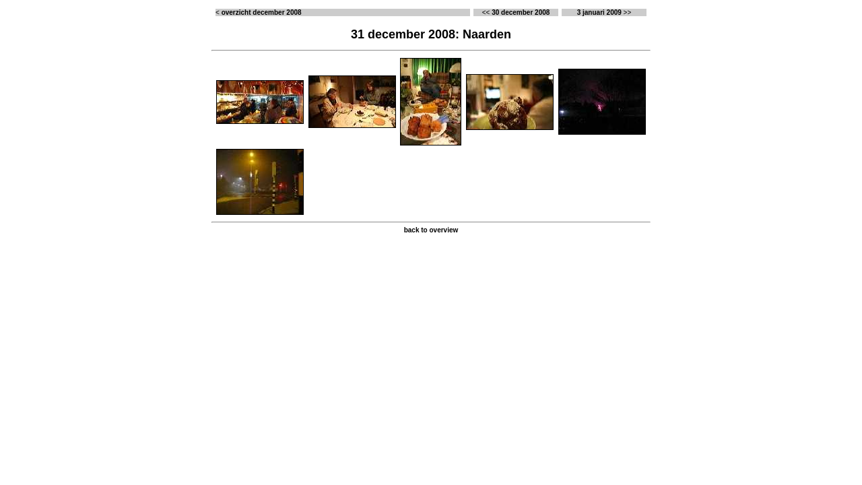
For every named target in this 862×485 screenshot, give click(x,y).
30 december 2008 (521, 12)
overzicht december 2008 (262, 12)
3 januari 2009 (599, 12)
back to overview (431, 230)
